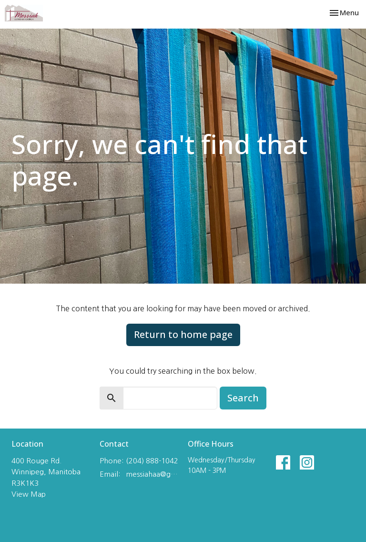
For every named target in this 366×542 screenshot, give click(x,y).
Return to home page (183, 334)
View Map (28, 494)
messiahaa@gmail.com (152, 474)
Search (243, 397)
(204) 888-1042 (152, 460)
